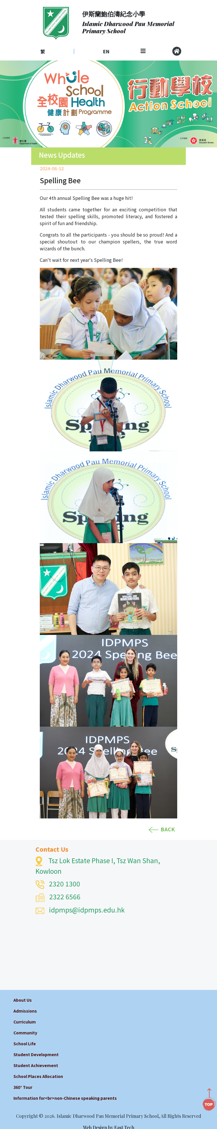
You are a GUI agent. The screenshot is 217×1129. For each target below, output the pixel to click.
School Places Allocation (38, 1076)
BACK (162, 829)
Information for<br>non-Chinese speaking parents (65, 1098)
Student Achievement (35, 1065)
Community (25, 1033)
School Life (24, 1043)
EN (106, 51)
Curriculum (24, 1022)
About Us (22, 1000)
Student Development (36, 1054)
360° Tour (22, 1087)
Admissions (25, 1011)
